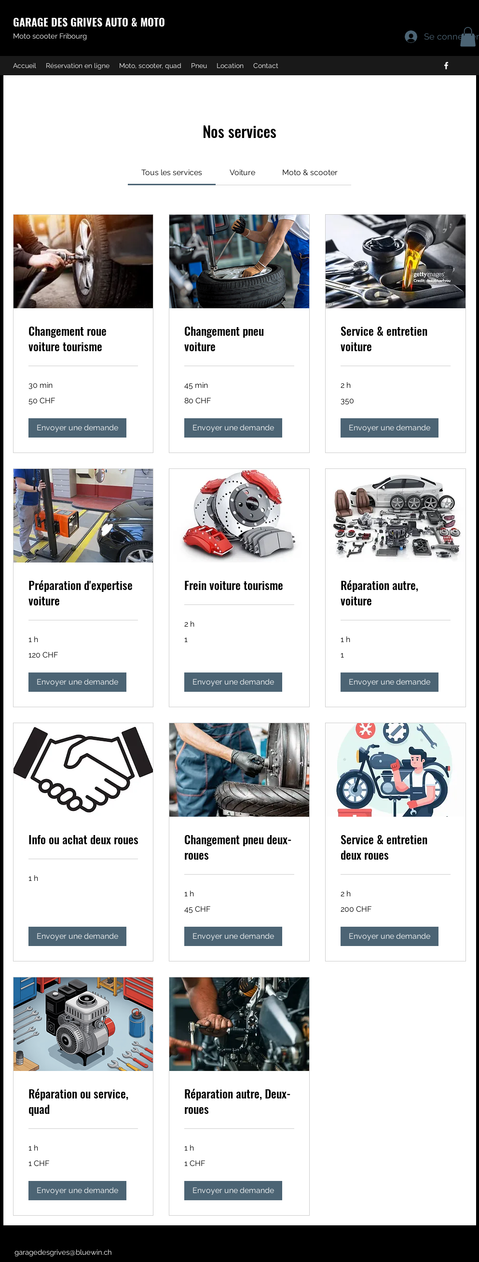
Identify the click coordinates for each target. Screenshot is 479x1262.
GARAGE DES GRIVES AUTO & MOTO (89, 21)
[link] (171, 172)
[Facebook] (446, 65)
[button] (77, 428)
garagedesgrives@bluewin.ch (63, 1252)
